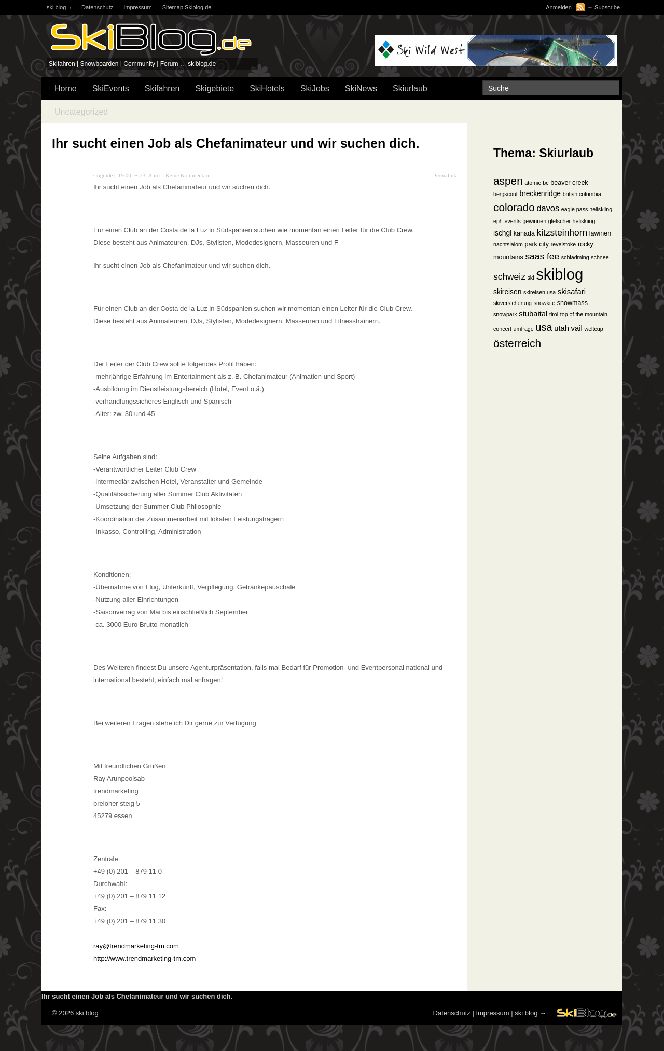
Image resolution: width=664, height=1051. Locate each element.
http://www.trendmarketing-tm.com (144, 958)
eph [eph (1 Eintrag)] (498, 221)
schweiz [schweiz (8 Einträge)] (509, 276)
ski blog (526, 1013)
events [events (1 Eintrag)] (512, 221)
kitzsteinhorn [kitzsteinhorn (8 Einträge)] (562, 232)
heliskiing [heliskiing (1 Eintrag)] (584, 221)
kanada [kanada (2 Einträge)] (524, 233)
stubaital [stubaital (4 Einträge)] (533, 314)
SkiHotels (267, 88)
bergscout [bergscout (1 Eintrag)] (505, 194)
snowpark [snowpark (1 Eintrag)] (505, 314)
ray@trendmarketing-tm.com (136, 946)
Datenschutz (97, 7)
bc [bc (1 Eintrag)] (545, 182)
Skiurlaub (410, 88)
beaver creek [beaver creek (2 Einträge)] (569, 182)
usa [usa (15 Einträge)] (543, 327)
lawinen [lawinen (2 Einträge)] (600, 233)
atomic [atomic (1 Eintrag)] (532, 182)
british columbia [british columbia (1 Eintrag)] (582, 194)
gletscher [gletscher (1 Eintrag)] (559, 221)
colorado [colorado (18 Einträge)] (514, 207)
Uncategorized (81, 111)
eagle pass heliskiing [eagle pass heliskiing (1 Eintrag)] (586, 209)
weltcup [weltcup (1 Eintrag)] (593, 329)
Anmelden (559, 7)
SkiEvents (110, 88)
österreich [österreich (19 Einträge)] (517, 343)
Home (65, 88)
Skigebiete (214, 88)
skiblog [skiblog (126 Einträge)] (559, 274)
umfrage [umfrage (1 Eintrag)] (524, 329)
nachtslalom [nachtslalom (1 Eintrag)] (508, 244)
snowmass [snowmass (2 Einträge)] (572, 303)
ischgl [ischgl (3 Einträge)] (502, 233)
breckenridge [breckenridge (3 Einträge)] (540, 194)
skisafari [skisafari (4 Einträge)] (572, 291)
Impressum (137, 7)
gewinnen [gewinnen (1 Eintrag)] (534, 221)
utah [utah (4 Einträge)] (561, 328)
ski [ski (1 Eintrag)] (530, 277)
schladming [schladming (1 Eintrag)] (575, 257)
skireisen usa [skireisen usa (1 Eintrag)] (539, 292)
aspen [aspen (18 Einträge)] (508, 181)
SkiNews (361, 88)
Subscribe (607, 7)
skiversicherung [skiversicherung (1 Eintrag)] (512, 303)
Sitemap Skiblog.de (187, 7)
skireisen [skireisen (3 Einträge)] (507, 292)
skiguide (103, 175)
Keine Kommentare (187, 175)
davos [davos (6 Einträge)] (547, 208)
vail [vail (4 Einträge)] (577, 328)
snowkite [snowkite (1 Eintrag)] (544, 303)
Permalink (445, 175)
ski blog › (59, 7)
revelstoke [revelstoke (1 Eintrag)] (563, 244)
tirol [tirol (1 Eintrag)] (553, 314)
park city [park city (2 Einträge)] (537, 244)
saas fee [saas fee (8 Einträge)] (542, 256)
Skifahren (162, 88)
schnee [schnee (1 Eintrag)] (599, 257)
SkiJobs (314, 88)
